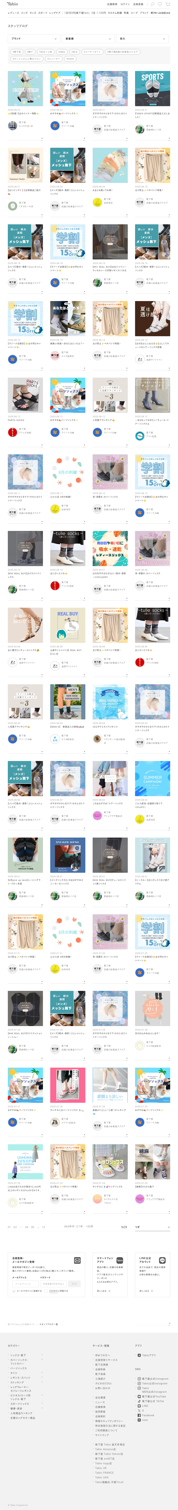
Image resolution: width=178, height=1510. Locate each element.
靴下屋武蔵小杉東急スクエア (123, 52)
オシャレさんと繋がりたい (27, 59)
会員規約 (53, 1291)
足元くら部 (46, 52)
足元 (75, 52)
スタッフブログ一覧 (48, 1325)
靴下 (31, 52)
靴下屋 (17, 52)
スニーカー (54, 59)
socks (71, 59)
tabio (62, 52)
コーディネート (93, 52)
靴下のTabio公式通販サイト (21, 1325)
